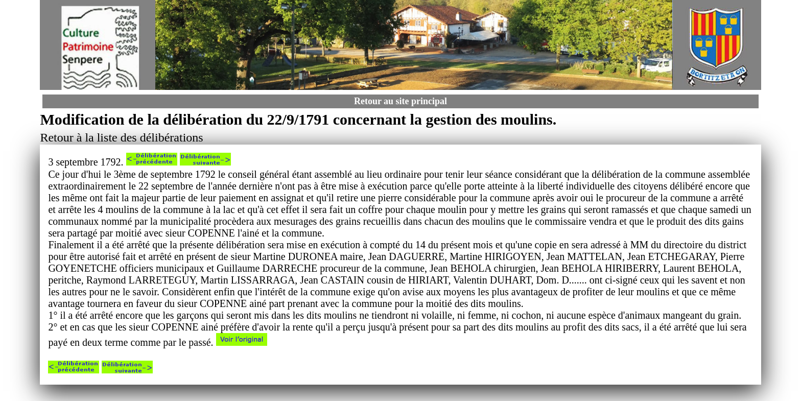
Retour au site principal (400, 101)
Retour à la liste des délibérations (121, 137)
